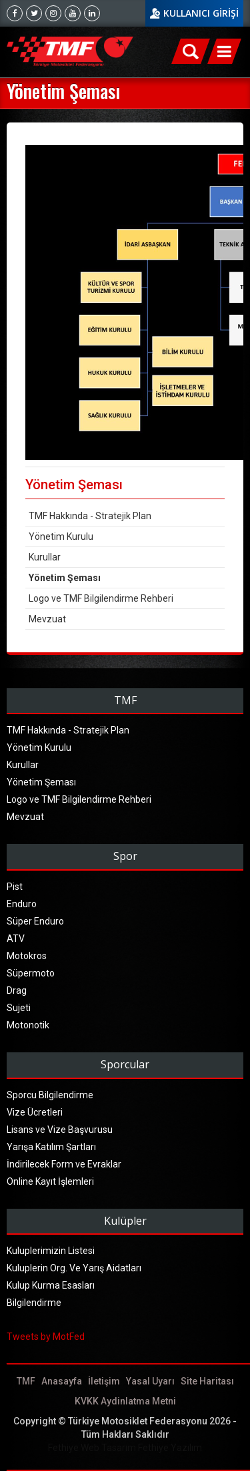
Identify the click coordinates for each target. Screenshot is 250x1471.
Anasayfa (61, 1381)
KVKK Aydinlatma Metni (125, 1401)
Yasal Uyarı (150, 1381)
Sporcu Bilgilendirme (50, 1095)
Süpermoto (31, 973)
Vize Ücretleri (35, 1112)
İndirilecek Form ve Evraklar (64, 1164)
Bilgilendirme (34, 1302)
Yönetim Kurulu (61, 536)
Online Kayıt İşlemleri (50, 1181)
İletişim (104, 1381)
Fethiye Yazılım (170, 1447)
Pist (15, 886)
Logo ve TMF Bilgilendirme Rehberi (101, 598)
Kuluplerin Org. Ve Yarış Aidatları (74, 1268)
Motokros (27, 955)
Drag (17, 990)
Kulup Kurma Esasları (51, 1285)
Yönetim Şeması (65, 577)
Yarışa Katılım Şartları (51, 1147)
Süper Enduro (35, 921)
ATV (16, 938)
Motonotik (28, 1025)
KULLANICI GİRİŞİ (201, 13)
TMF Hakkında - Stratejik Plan (90, 516)
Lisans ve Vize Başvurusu (60, 1129)
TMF (26, 1381)
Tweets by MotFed (46, 1336)
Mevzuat (47, 619)
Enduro (22, 904)
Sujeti (19, 1007)
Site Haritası (207, 1381)
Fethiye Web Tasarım (92, 1447)
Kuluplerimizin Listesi (51, 1250)
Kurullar (45, 557)
